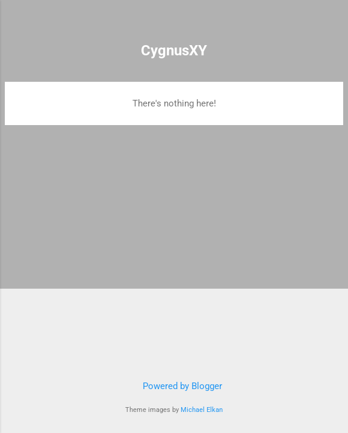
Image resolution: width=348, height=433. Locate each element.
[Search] (331, 24)
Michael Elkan (202, 410)
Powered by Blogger (174, 386)
